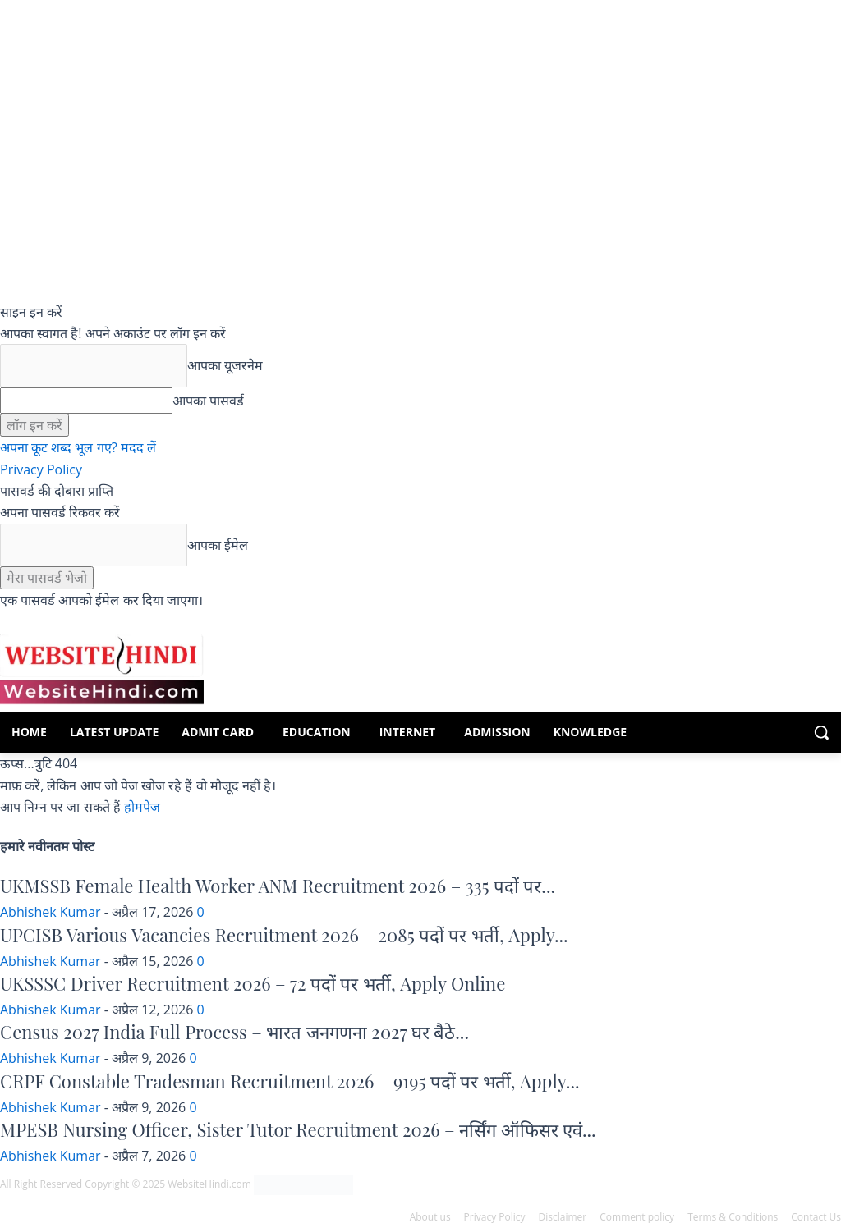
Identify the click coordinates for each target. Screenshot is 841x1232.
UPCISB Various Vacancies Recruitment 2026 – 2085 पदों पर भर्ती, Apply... (284, 935)
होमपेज (142, 807)
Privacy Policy (41, 469)
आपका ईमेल (217, 545)
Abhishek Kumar (50, 912)
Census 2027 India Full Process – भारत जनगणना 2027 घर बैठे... (234, 1031)
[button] (821, 732)
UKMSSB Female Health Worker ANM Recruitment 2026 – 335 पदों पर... (277, 885)
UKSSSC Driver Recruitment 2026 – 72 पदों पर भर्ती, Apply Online (252, 983)
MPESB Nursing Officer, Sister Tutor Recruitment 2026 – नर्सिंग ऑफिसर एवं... (298, 1129)
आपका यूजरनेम (225, 365)
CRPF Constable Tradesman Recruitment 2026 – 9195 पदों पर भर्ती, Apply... (289, 1081)
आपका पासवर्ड (208, 401)
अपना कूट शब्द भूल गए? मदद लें (78, 447)
